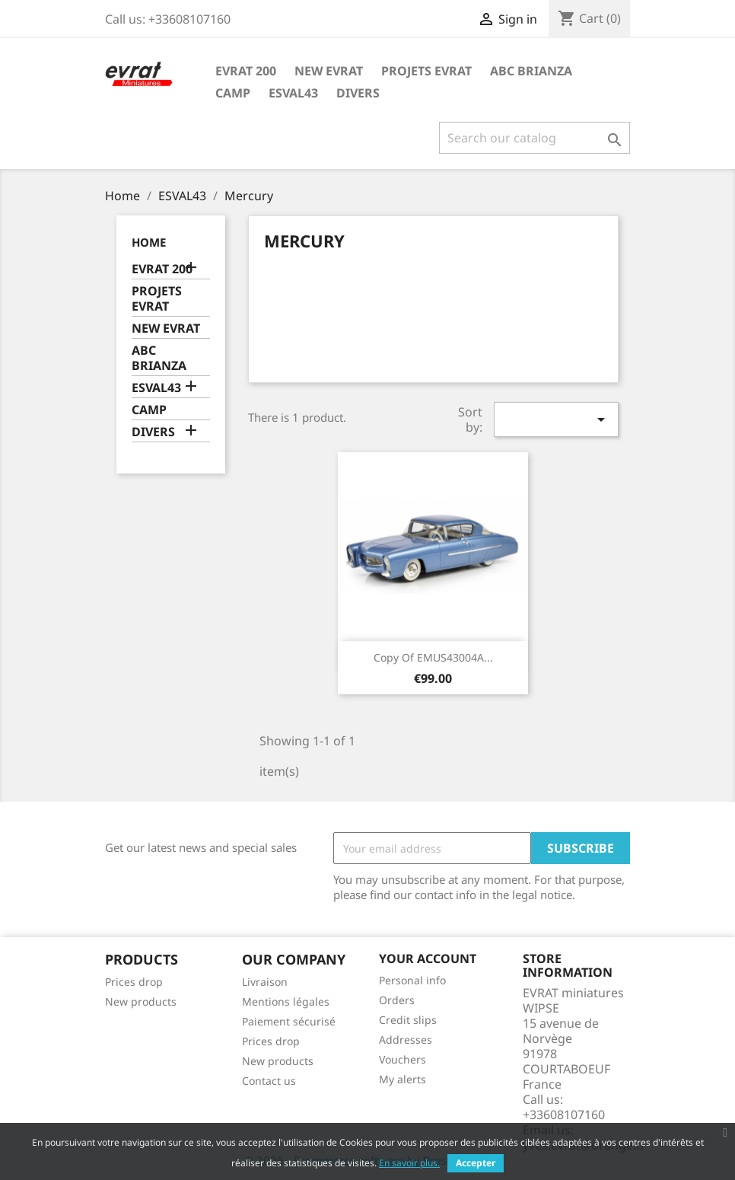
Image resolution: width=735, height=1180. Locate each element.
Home (149, 242)
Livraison (265, 981)
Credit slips (408, 1020)
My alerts (402, 1079)
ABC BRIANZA (531, 70)
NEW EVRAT (328, 70)
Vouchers (402, 1059)
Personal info (412, 980)
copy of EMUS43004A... (433, 657)
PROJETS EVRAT (426, 70)
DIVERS (358, 93)
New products (141, 1001)
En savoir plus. (409, 1162)
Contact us (269, 1080)
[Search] (534, 138)
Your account (427, 958)
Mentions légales (285, 1001)
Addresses (405, 1039)
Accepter (475, 1162)
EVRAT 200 (245, 70)
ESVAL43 (293, 93)
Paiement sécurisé (289, 1021)
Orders (397, 1000)
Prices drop (134, 981)
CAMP (232, 93)
